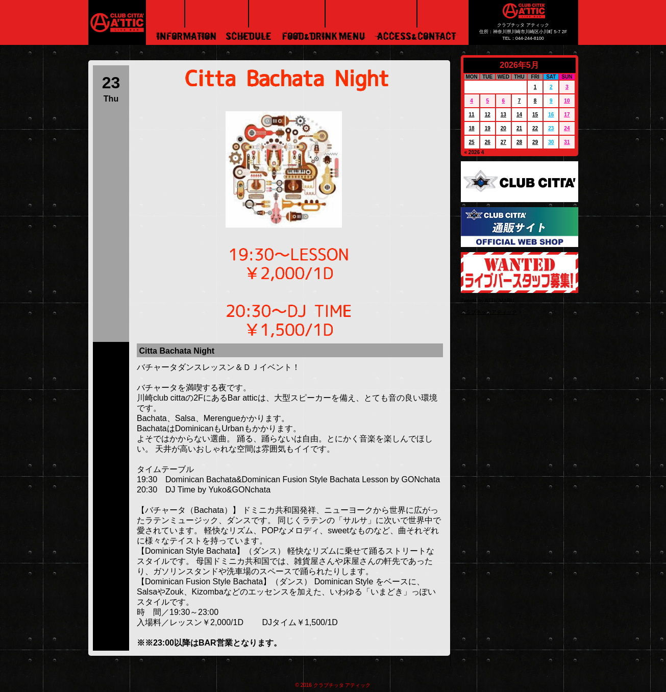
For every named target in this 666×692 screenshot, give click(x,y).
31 (567, 142)
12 (487, 114)
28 (519, 142)
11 (472, 114)
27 (503, 142)
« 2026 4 (474, 152)
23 (551, 128)
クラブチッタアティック (489, 312)
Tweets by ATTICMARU (487, 301)
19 (487, 128)
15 (535, 114)
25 (472, 142)
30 (551, 142)
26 (487, 142)
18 (472, 128)
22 (535, 128)
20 (503, 128)
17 (567, 114)
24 (567, 128)
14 (519, 114)
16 (551, 114)
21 (519, 128)
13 (503, 114)
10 (567, 101)
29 (535, 142)
